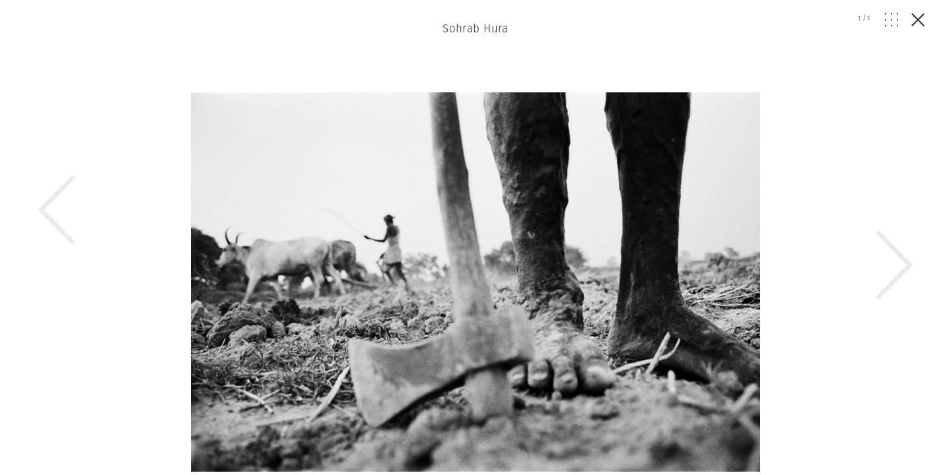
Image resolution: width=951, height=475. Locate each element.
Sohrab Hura (475, 28)
